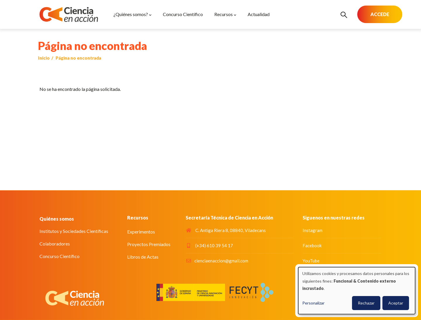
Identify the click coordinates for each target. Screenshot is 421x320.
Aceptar (395, 302)
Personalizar (313, 302)
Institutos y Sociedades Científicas (73, 231)
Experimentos (141, 231)
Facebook (312, 245)
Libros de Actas (142, 257)
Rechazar (366, 302)
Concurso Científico (59, 256)
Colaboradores (54, 243)
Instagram (312, 230)
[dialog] (356, 290)
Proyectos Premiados (148, 244)
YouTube (311, 260)
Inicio (44, 57)
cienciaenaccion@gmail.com (217, 260)
